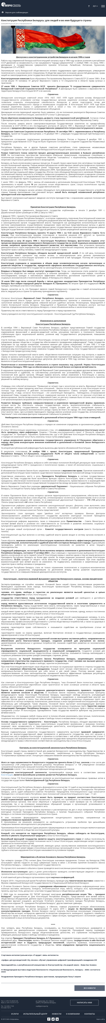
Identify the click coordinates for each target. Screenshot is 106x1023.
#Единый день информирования (20, 24)
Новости (56, 1014)
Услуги (15, 1014)
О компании (73, 1014)
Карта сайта (101, 1019)
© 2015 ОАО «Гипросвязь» (10, 1019)
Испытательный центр (35, 1014)
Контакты (89, 1014)
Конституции (7, 774)
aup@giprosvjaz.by (42, 1006)
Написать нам (84, 1002)
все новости (90, 988)
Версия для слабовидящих (16, 12)
